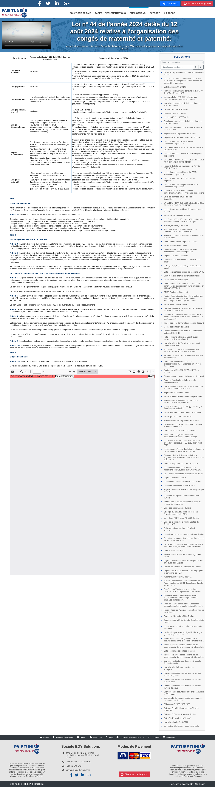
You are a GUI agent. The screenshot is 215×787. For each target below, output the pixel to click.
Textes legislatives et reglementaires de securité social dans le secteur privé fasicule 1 (184, 639)
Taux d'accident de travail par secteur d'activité (184, 323)
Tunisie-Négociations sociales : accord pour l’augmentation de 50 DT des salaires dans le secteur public (183, 583)
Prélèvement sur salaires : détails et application (179, 529)
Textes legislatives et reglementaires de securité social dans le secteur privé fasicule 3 (184, 656)
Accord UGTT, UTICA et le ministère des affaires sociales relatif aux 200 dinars (181, 350)
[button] (81, 13)
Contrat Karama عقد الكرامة (176, 550)
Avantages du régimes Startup (177, 225)
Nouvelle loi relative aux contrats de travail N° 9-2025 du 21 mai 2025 (183, 92)
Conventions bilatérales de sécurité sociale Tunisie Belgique (182, 687)
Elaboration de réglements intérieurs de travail (184, 376)
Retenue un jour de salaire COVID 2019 (181, 464)
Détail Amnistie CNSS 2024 (176, 87)
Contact (83, 737)
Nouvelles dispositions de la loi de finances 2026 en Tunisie (182, 104)
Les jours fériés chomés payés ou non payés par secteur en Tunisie (183, 699)
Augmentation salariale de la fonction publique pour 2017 (184, 490)
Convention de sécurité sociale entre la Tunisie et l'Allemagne (184, 693)
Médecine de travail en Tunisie (177, 215)
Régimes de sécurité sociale (176, 256)
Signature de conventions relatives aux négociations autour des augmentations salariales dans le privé (181, 597)
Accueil (69, 47)
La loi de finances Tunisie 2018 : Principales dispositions (183, 154)
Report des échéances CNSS (176, 392)
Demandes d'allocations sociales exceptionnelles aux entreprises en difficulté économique (183, 363)
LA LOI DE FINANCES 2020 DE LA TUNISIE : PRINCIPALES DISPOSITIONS (184, 204)
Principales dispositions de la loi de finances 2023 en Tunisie (183, 122)
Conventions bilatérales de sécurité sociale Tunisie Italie (182, 680)
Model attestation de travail (175, 304)
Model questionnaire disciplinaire (178, 416)
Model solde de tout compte (176, 280)
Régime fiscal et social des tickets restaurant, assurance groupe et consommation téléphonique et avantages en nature (183, 298)
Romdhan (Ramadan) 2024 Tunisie (179, 616)
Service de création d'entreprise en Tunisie (182, 567)
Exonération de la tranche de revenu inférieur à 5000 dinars (183, 356)
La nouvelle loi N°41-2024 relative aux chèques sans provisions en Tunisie (180, 98)
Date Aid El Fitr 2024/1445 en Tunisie (180, 714)
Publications (81, 47)
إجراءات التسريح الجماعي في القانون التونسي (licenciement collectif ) (183, 407)
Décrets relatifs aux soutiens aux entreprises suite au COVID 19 (183, 332)
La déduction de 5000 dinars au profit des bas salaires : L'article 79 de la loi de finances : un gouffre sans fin (184, 316)
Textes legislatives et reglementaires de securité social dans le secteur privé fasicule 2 (184, 646)
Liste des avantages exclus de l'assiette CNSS (184, 272)
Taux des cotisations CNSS (175, 245)
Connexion (155, 737)
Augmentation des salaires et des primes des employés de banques (183, 561)
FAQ (111, 737)
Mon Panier (170, 737)
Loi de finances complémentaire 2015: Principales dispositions (180, 173)
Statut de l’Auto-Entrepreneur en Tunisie (181, 420)
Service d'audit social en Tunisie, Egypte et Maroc (182, 555)
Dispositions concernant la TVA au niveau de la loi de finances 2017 (183, 425)
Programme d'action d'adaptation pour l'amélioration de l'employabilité (180, 230)
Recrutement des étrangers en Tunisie (180, 242)
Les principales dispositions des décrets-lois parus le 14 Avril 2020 (183, 309)
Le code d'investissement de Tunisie (179, 485)
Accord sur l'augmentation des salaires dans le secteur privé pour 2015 (184, 539)
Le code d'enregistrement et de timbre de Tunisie (182, 496)
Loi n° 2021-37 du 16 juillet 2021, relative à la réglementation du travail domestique (183, 220)
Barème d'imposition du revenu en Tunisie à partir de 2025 (183, 128)
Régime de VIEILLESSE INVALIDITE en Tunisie (181, 371)
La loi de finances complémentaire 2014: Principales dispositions (181, 185)
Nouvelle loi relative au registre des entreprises (179, 668)
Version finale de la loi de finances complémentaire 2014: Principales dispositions (184, 191)
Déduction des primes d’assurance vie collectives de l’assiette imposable (180, 250)
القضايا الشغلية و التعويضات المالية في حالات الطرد (182, 267)
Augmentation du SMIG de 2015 (178, 577)
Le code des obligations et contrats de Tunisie (184, 474)
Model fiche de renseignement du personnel (183, 396)
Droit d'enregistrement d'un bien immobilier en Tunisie (184, 73)
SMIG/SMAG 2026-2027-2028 (177, 704)
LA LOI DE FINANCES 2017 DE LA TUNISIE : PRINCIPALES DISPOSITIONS (184, 161)
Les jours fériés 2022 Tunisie (176, 117)
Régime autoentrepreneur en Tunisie (180, 133)
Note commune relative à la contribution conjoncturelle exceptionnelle (181, 338)
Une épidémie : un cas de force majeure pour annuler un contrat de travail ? (183, 387)
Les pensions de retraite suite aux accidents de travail (183, 627)
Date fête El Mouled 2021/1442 (177, 718)
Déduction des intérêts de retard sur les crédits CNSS (184, 621)
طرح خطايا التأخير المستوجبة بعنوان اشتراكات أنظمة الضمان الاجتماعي (183, 633)
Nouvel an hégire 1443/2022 (176, 722)
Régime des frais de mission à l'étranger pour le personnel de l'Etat (183, 572)
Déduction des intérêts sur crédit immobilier (182, 276)
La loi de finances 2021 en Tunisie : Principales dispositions (179, 142)
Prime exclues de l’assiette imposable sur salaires (182, 260)
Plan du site (97, 737)
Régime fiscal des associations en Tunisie (182, 137)
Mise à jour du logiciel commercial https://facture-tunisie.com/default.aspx (180, 435)
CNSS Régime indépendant (176, 292)
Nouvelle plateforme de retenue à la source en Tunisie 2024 (184, 236)
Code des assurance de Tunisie (177, 508)
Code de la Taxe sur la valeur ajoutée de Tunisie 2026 (181, 523)
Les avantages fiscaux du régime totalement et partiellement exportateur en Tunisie (184, 450)
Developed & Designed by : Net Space (187, 784)
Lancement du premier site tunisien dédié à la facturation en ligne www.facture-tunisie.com (183, 545)
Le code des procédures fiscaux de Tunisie (182, 481)
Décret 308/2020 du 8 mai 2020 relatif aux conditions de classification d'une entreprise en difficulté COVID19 (184, 286)
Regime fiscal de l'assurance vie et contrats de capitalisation (184, 611)
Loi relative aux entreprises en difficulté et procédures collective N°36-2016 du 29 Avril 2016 (183, 442)
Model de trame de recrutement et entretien (182, 412)
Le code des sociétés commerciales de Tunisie (184, 534)
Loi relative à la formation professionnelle (181, 726)
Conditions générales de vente (132, 737)
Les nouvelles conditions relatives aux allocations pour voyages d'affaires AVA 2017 (183, 468)
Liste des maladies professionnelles (179, 651)
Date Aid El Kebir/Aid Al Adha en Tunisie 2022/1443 (181, 709)
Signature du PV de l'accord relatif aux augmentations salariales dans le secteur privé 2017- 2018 (184, 457)
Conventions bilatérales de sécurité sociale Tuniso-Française (182, 662)
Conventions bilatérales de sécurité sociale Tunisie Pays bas (182, 674)
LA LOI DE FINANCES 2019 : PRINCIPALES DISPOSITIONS (183, 148)
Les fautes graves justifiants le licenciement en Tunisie (184, 210)
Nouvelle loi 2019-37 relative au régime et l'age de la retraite (182, 344)
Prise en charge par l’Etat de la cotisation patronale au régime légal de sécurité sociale (183, 605)
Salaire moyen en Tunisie (175, 113)
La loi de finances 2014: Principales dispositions (179, 198)
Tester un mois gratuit (64, 737)
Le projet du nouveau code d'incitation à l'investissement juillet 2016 (181, 513)
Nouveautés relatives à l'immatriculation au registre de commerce (182, 503)
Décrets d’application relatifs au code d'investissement (180, 381)
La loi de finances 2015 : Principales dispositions (179, 179)
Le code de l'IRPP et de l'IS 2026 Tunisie (181, 518)
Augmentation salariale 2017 (176, 478)
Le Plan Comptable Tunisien (176, 109)
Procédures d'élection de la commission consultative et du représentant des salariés (183, 590)
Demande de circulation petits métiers (180, 430)
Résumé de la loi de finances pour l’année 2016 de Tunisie (182, 167)
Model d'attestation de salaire (176, 327)
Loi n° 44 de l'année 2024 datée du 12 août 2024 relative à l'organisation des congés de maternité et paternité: (183, 80)
